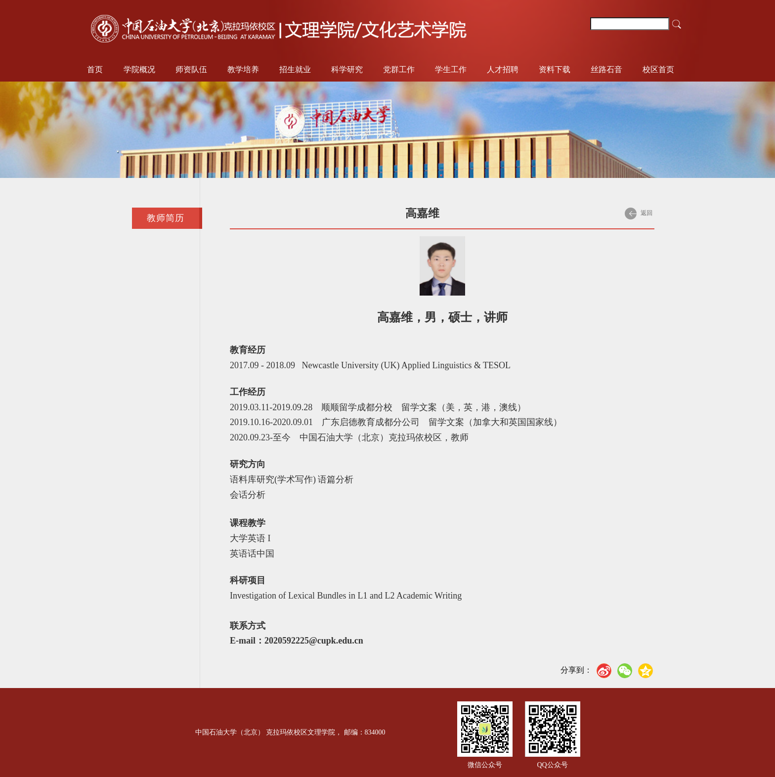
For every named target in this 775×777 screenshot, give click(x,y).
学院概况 (139, 69)
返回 (638, 213)
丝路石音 (606, 69)
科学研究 (347, 69)
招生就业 (295, 69)
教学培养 (243, 69)
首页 (95, 69)
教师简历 (165, 218)
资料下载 (554, 69)
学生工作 (451, 69)
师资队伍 (191, 69)
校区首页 (658, 69)
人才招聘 (502, 69)
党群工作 (399, 69)
